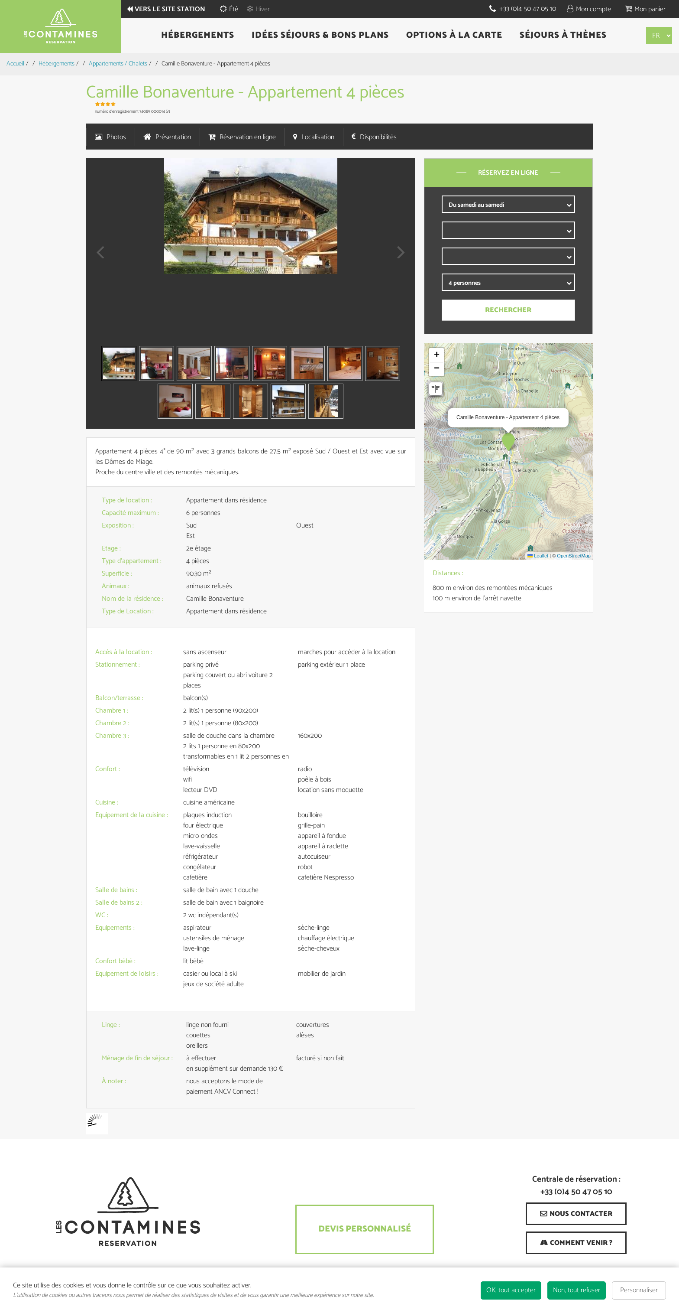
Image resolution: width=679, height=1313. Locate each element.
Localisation (317, 137)
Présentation (173, 137)
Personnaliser (639, 1290)
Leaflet (537, 555)
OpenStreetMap (574, 555)
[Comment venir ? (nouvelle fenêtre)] (576, 1243)
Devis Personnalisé (364, 1229)
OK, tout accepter (511, 1290)
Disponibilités (378, 137)
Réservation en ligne (248, 137)
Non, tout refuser (576, 1290)
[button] (645, 9)
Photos (116, 137)
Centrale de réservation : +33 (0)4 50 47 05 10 (576, 1186)
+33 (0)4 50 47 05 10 (527, 9)
